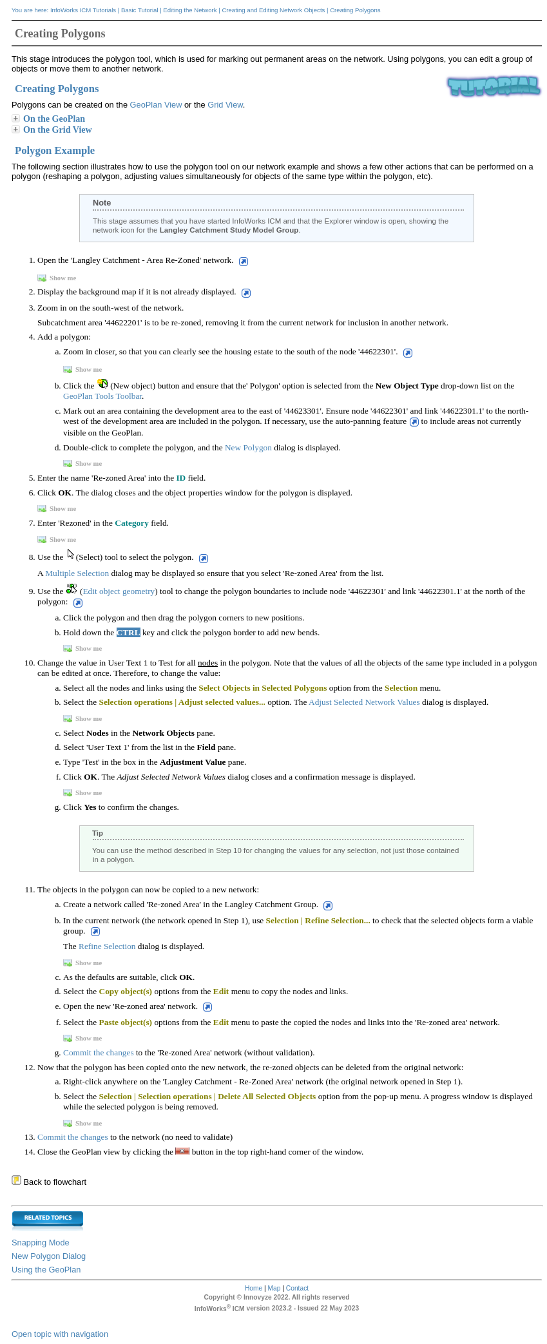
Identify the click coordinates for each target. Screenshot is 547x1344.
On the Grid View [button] (52, 129)
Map (274, 1288)
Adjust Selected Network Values (364, 702)
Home (253, 1288)
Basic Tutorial (139, 10)
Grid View (225, 105)
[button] (242, 261)
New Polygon (248, 447)
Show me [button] (57, 278)
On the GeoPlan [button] (49, 118)
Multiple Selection (77, 573)
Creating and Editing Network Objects (273, 10)
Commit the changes (98, 1052)
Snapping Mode (41, 1242)
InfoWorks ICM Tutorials (83, 10)
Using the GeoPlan (46, 1269)
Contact (297, 1288)
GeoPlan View (156, 105)
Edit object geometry (118, 591)
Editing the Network (189, 10)
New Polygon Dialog (49, 1256)
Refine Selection (107, 946)
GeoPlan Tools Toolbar (102, 396)
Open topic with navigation (60, 1334)
